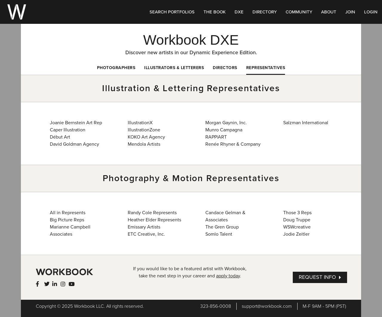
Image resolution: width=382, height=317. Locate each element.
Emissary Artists (144, 227)
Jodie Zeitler (296, 234)
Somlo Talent (218, 234)
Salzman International (305, 123)
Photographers (116, 67)
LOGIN (371, 12)
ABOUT (328, 12)
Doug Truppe (296, 220)
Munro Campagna (223, 130)
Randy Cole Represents (152, 213)
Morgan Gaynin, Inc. (226, 123)
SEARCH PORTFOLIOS (172, 12)
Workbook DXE (191, 40)
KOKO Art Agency (146, 137)
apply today (228, 276)
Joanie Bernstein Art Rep (76, 123)
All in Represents (67, 213)
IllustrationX (140, 123)
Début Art (60, 137)
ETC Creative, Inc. (146, 234)
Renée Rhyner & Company (233, 144)
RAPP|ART (216, 137)
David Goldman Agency (74, 144)
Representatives (265, 67)
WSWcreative (297, 227)
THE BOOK (215, 12)
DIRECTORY (264, 12)
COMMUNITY (299, 12)
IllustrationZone (144, 130)
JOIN (350, 12)
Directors (225, 67)
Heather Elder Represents (154, 220)
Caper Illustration (67, 130)
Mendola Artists (144, 144)
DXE (239, 12)
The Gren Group (222, 227)
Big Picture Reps (67, 220)
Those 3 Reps (297, 213)
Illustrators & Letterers (174, 67)
